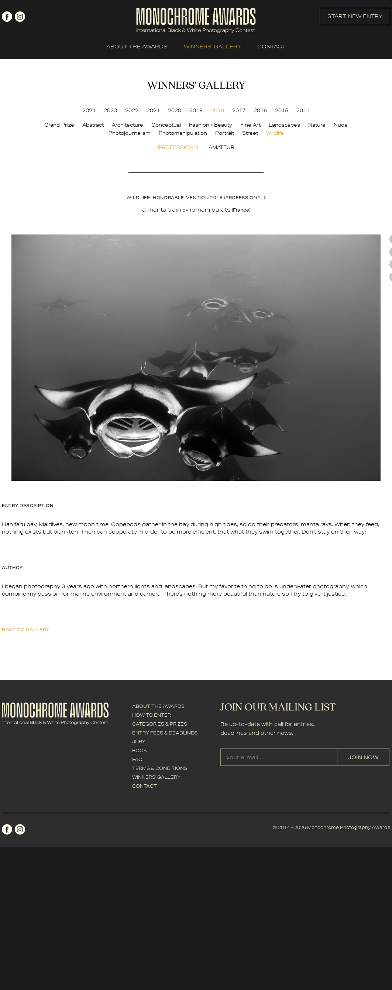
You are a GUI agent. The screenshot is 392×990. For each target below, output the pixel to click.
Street (250, 133)
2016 (260, 110)
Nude (341, 124)
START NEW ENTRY (354, 16)
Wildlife (275, 133)
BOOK (139, 750)
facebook (7, 16)
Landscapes (284, 124)
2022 (131, 110)
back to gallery (25, 629)
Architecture (127, 124)
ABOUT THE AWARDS (137, 46)
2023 (110, 110)
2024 (89, 110)
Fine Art (250, 124)
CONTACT (271, 46)
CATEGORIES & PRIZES (159, 724)
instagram (20, 16)
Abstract (93, 124)
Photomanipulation (183, 133)
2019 (196, 110)
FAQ (137, 759)
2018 (217, 110)
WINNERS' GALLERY (212, 46)
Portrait (224, 133)
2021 (153, 110)
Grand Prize (59, 124)
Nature (317, 124)
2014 (303, 110)
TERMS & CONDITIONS (159, 768)
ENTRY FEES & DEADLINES (164, 733)
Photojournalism (130, 133)
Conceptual (166, 124)
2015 (281, 110)
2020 (174, 110)
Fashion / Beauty (210, 124)
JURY (138, 742)
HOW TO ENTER (151, 715)
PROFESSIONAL (179, 147)
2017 (238, 110)
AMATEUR (221, 147)
